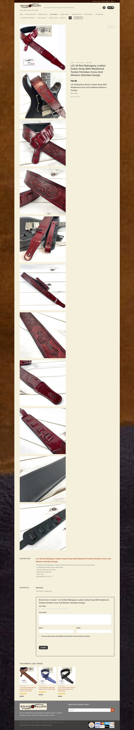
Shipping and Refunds (50, 722)
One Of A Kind (42, 18)
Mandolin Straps (77, 14)
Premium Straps (43, 14)
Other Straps (89, 14)
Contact (61, 722)
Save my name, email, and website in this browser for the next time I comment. (66, 636)
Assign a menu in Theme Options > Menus (103, 1)
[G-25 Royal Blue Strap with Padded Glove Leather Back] (47, 675)
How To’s (63, 18)
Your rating (42, 606)
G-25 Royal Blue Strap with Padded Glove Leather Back (47, 688)
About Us (27, 722)
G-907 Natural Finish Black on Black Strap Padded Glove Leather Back (66, 689)
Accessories (100, 14)
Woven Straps (65, 14)
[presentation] (51, 642)
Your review (43, 612)
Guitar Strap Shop (30, 14)
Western (89, 62)
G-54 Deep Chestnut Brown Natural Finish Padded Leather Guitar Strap (28, 689)
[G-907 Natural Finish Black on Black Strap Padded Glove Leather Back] (66, 675)
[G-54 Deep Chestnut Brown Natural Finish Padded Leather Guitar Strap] (28, 675)
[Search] (70, 17)
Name (41, 628)
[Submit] (112, 710)
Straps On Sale (53, 17)
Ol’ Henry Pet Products (28, 18)
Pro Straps (54, 14)
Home (21, 14)
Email (79, 628)
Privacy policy (37, 722)
